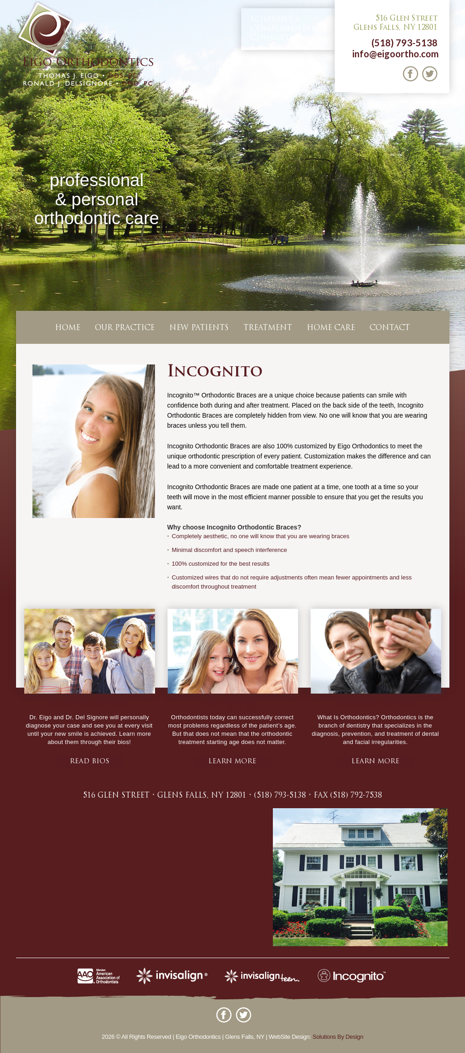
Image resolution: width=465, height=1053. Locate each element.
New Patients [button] (199, 328)
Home (67, 328)
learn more (232, 761)
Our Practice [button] (125, 328)
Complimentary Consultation (285, 28)
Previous (8, 218)
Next (456, 218)
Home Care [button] (331, 328)
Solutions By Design (338, 1036)
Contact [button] (390, 328)
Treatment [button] (268, 328)
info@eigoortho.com (395, 53)
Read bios (89, 761)
